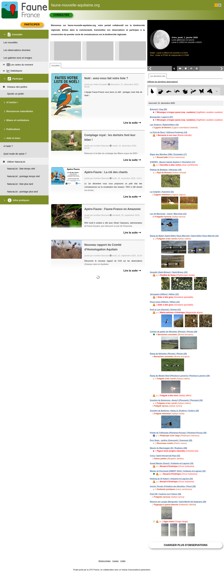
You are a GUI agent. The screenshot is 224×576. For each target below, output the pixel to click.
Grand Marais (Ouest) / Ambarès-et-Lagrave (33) (171, 463)
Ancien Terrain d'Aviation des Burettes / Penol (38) (173, 486)
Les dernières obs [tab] (157, 76)
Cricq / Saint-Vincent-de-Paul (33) (165, 456)
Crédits (122, 561)
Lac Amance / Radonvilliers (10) (164, 125)
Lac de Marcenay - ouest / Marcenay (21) (168, 214)
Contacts (115, 561)
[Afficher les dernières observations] (162, 82)
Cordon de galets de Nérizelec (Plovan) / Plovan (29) (173, 332)
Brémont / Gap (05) (158, 109)
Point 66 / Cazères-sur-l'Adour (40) (165, 494)
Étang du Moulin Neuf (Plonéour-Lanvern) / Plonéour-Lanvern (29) (180, 376)
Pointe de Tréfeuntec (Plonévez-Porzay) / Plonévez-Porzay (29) (178, 433)
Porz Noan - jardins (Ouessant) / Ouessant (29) (171, 440)
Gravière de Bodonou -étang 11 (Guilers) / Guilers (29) (174, 411)
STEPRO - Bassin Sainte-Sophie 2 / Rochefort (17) (172, 162)
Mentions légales (105, 561)
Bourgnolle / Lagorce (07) (161, 117)
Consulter (61, 15)
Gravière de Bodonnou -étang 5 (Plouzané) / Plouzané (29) (176, 400)
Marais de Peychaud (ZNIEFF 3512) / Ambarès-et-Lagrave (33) (178, 471)
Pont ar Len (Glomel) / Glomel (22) (165, 310)
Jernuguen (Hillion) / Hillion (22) (164, 294)
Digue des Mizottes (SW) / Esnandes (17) (168, 154)
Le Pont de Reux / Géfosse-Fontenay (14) (168, 132)
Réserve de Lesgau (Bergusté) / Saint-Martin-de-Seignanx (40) (178, 502)
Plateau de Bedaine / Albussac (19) (166, 170)
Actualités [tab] (55, 66)
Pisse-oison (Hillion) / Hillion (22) (165, 302)
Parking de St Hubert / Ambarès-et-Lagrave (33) (171, 479)
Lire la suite (132, 122)
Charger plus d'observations (185, 545)
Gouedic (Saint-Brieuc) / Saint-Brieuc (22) (168, 272)
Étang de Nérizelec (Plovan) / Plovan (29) (168, 354)
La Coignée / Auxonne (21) (162, 192)
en (219, 5)
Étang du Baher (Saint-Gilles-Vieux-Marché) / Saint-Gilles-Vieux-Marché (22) (184, 236)
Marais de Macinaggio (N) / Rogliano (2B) (168, 448)
